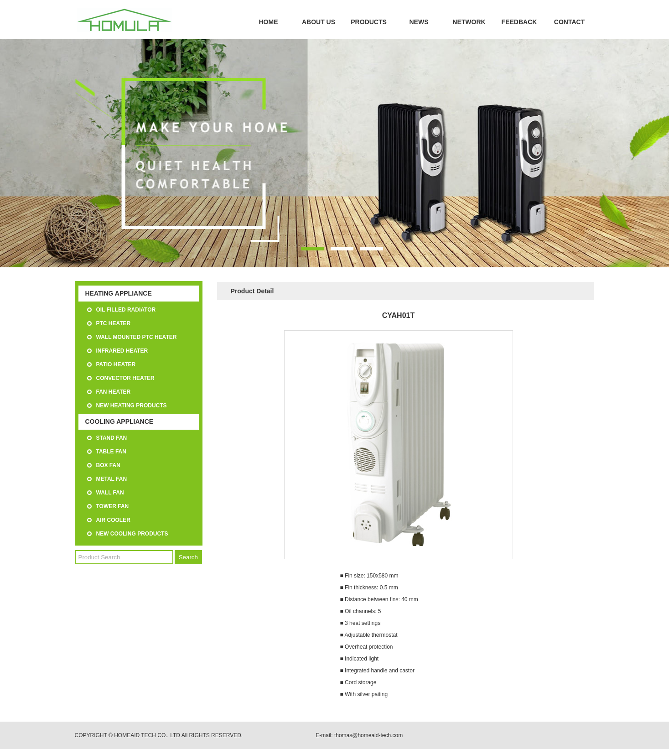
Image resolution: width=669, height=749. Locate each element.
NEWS (419, 22)
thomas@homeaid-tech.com (368, 735)
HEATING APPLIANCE (118, 293)
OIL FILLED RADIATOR (126, 310)
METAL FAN (111, 479)
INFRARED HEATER (122, 351)
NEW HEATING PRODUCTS (131, 405)
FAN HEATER (113, 392)
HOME (268, 22)
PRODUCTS (369, 22)
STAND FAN (111, 438)
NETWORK (468, 22)
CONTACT (569, 22)
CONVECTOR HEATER (125, 378)
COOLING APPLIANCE (119, 421)
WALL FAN (110, 492)
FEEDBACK (519, 22)
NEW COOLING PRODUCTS (132, 534)
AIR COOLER (113, 520)
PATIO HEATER (116, 364)
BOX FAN (108, 465)
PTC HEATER (113, 323)
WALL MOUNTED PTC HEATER (136, 337)
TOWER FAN (112, 506)
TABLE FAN (111, 451)
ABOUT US (318, 22)
